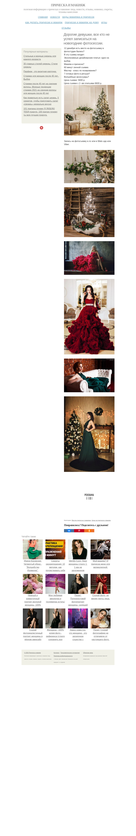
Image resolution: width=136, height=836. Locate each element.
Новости (55, 16)
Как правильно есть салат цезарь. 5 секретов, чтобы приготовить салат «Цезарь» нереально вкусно (41, 101)
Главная (43, 16)
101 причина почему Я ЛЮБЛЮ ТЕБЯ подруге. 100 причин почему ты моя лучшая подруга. (40, 112)
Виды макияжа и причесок (78, 16)
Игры (104, 22)
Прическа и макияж (68, 5)
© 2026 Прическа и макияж (32, 652)
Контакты (56, 652)
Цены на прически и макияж (101, 520)
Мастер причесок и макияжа (81, 520)
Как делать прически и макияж (43, 22)
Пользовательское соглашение (70, 652)
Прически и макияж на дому (82, 22)
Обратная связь (88, 652)
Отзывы (66, 27)
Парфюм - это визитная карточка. (40, 71)
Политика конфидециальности (63, 656)
